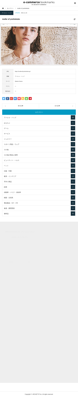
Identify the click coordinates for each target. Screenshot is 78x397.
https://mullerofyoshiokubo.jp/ (22, 71)
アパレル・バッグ (7, 12)
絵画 (39, 187)
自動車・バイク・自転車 (39, 192)
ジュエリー (39, 139)
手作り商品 (39, 181)
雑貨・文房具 (39, 197)
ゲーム (39, 128)
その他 (39, 149)
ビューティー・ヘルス (39, 160)
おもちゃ (39, 123)
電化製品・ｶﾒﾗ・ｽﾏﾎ (39, 203)
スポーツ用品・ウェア (39, 144)
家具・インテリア (39, 176)
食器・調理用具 (39, 208)
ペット (39, 165)
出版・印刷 (39, 171)
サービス (39, 133)
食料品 (39, 213)
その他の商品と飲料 (39, 155)
